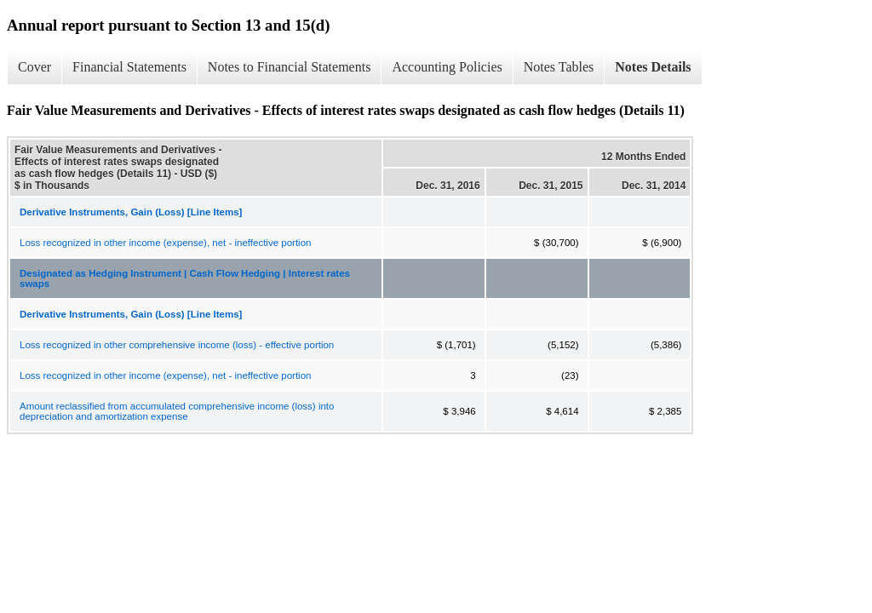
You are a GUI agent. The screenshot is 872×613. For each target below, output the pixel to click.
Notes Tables (559, 67)
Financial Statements (129, 67)
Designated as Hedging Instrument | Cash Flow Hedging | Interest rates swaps (185, 278)
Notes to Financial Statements (289, 67)
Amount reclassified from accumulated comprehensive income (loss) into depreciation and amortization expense (177, 411)
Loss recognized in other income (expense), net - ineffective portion (165, 243)
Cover (34, 67)
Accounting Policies (447, 67)
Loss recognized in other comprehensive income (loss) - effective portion (177, 345)
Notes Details (653, 67)
